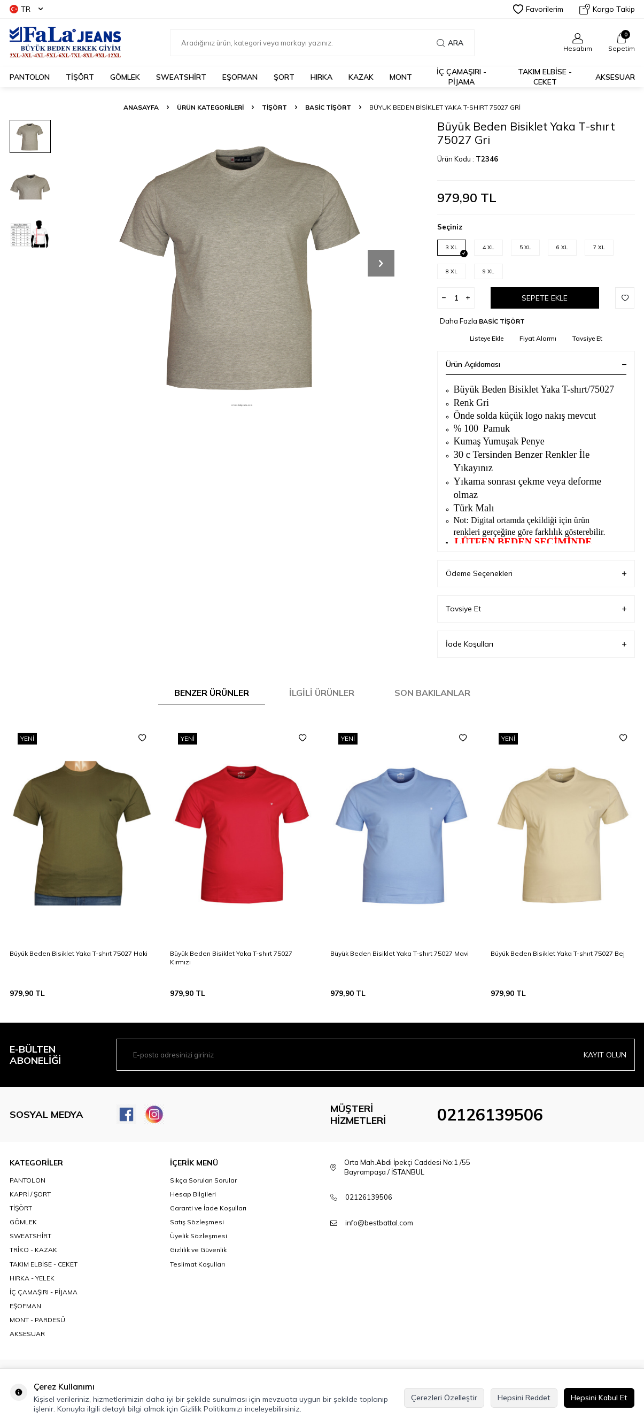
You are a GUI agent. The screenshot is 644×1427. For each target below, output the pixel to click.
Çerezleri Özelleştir (444, 1397)
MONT (401, 77)
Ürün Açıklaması (536, 364)
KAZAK (361, 77)
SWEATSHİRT (181, 77)
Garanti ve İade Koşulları (208, 1208)
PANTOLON (30, 77)
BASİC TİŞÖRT (328, 107)
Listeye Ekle (486, 338)
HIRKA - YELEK (32, 1278)
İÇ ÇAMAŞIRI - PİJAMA (461, 77)
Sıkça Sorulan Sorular (203, 1180)
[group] (242, 263)
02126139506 (490, 1114)
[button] (381, 263)
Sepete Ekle (545, 298)
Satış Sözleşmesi (197, 1222)
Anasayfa (141, 107)
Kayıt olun (605, 1055)
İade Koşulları (536, 644)
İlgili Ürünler (321, 692)
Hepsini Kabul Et (599, 1397)
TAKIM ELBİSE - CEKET (545, 77)
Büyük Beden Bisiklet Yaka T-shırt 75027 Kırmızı (231, 957)
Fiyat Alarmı (537, 338)
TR (26, 9)
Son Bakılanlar (432, 692)
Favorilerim (538, 9)
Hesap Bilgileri (193, 1194)
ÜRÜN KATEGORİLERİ (210, 107)
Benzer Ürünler (211, 692)
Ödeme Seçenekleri (536, 574)
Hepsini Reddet (524, 1397)
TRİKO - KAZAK (33, 1250)
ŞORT (284, 77)
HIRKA (321, 77)
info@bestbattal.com (379, 1222)
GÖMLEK (125, 77)
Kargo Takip (607, 9)
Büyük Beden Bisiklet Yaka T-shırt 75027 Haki (79, 953)
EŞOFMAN (240, 77)
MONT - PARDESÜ (37, 1320)
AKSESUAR (615, 77)
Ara (450, 43)
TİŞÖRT (80, 77)
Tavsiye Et (587, 338)
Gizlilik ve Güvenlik (198, 1250)
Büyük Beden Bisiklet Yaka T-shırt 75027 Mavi (399, 953)
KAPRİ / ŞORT (30, 1194)
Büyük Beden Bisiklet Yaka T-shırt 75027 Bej (558, 953)
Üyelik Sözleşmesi (198, 1236)
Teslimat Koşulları (197, 1264)
